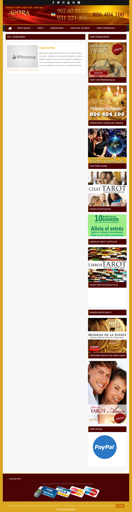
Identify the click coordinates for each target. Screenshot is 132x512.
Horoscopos (58, 28)
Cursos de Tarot (15, 479)
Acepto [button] (120, 506)
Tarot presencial (106, 28)
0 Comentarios (13, 70)
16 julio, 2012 (32, 70)
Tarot (41, 28)
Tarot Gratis (25, 28)
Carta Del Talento (81, 28)
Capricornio (47, 47)
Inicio (9, 28)
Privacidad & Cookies (65, 509)
